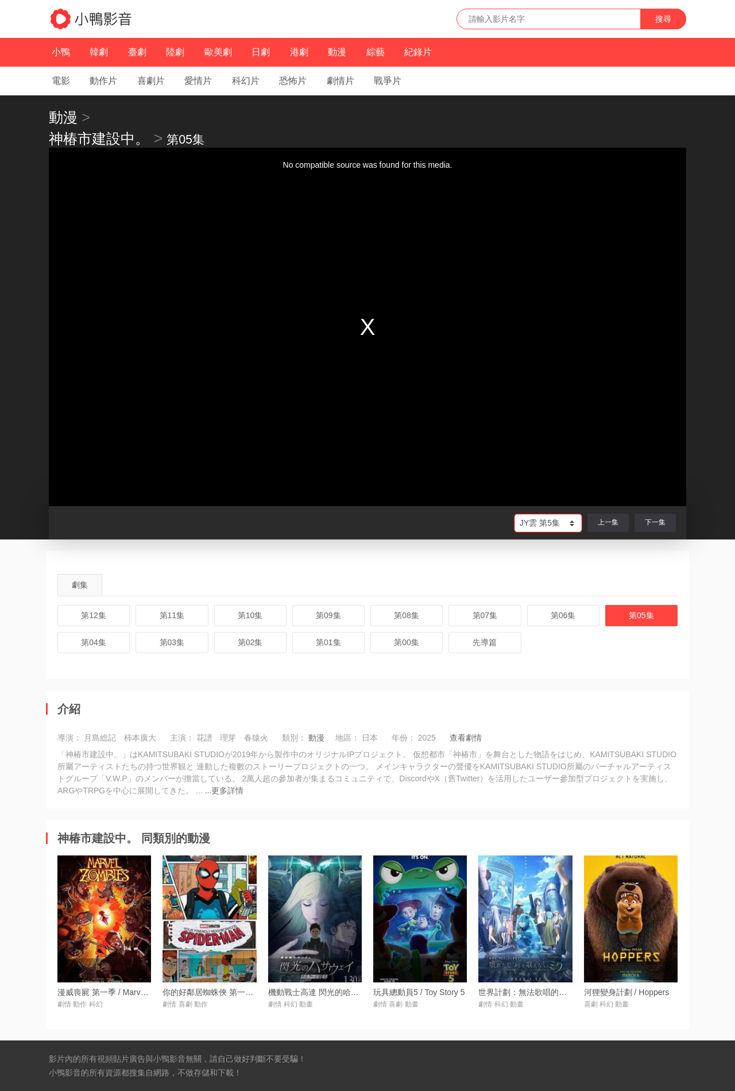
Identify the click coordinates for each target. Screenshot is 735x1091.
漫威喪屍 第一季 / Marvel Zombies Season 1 (136, 992)
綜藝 (375, 52)
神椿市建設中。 (99, 138)
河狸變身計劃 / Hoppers (627, 992)
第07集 (485, 615)
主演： (182, 737)
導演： (69, 737)
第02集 (250, 642)
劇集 (80, 584)
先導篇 (485, 642)
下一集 (655, 522)
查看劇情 (466, 737)
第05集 (641, 615)
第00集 (406, 642)
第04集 (93, 642)
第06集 (563, 615)
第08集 (406, 615)
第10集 (250, 615)
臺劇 (137, 52)
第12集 (93, 615)
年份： (404, 737)
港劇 (299, 52)
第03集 (172, 642)
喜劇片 (151, 81)
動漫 (337, 52)
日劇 (261, 52)
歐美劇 (218, 52)
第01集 (328, 642)
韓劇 (99, 52)
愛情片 (198, 81)
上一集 (608, 522)
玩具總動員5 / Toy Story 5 (419, 992)
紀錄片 (418, 52)
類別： (294, 737)
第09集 (328, 615)
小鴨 (61, 52)
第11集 (172, 615)
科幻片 (246, 81)
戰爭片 (387, 81)
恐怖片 (293, 81)
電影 (61, 81)
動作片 (103, 81)
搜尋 (663, 19)
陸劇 (175, 52)
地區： (347, 737)
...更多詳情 (224, 790)
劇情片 (340, 81)
